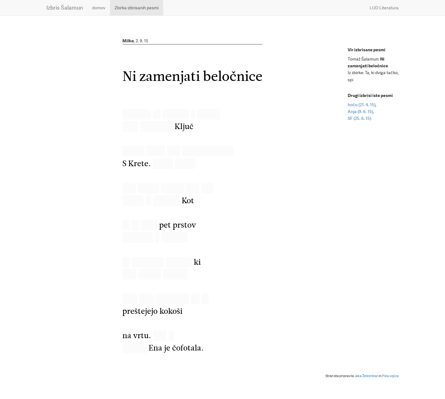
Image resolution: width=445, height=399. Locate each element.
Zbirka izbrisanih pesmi (137, 7)
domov (98, 7)
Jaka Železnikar (366, 376)
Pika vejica (390, 376)
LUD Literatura (384, 7)
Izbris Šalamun (64, 7)
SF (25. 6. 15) (359, 118)
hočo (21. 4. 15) (361, 104)
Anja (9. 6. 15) (360, 111)
